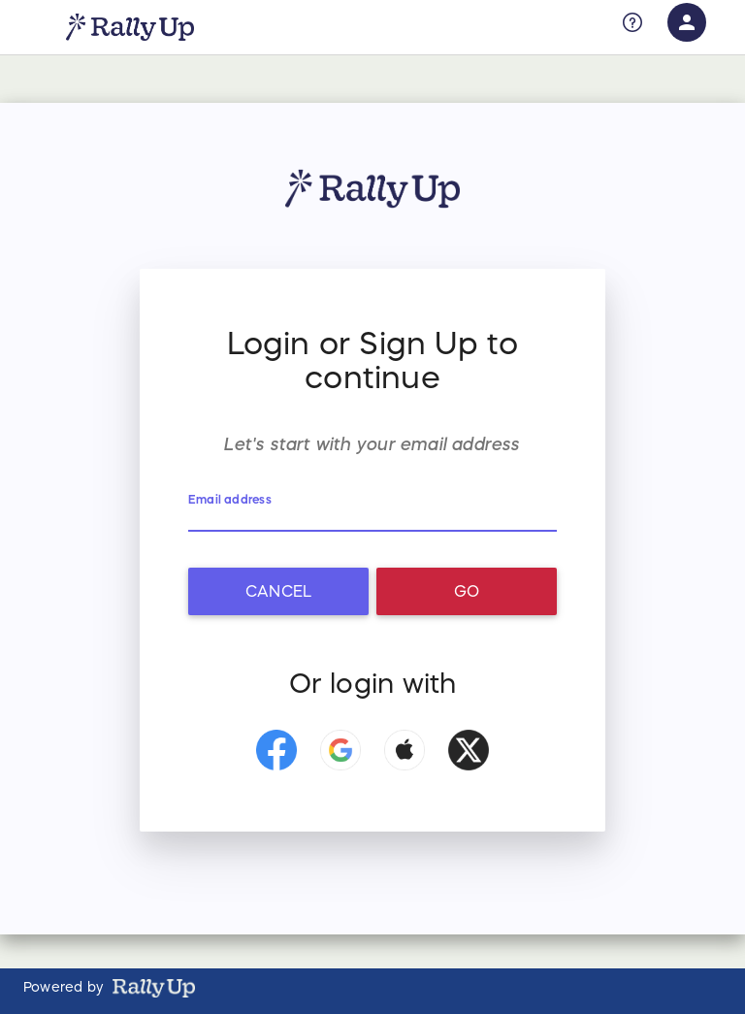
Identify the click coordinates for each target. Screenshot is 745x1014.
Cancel (278, 591)
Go (466, 591)
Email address (231, 499)
